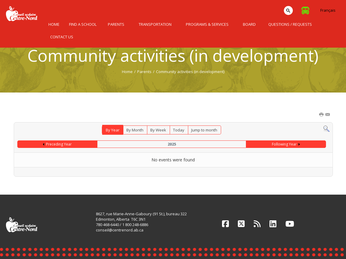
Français (328, 10)
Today (178, 130)
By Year (113, 130)
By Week (158, 130)
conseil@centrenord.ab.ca (119, 230)
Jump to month (204, 130)
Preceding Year (59, 144)
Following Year (284, 144)
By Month (134, 130)
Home (127, 71)
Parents (144, 71)
